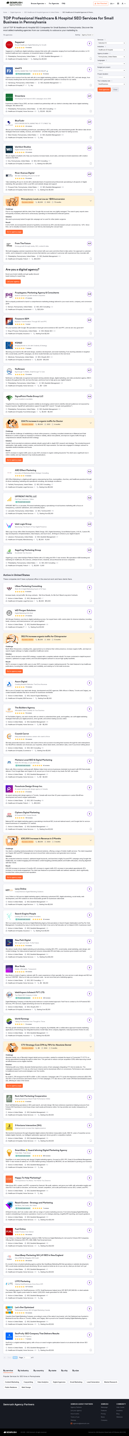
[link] (54, 3)
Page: (21, 1357)
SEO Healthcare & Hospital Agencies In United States (41, 12)
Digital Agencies (15, 12)
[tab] (8, 1371)
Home (5, 12)
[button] (112, 4)
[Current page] (27, 1357)
